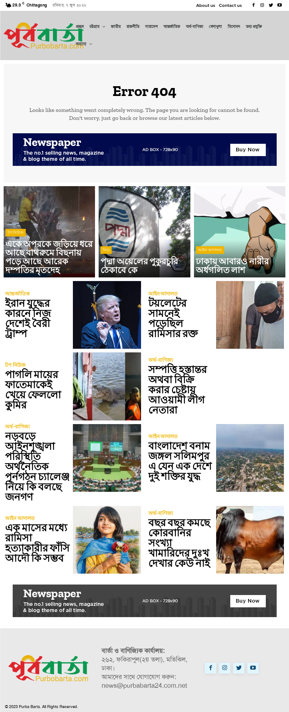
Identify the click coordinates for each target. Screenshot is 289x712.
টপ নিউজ (16, 250)
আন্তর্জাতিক (16, 301)
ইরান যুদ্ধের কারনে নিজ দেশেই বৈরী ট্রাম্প (36, 319)
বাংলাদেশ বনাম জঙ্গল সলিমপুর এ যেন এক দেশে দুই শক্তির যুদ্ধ (178, 461)
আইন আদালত (210, 261)
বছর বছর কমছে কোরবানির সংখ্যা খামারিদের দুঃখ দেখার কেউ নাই (177, 533)
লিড (106, 261)
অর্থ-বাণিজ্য (160, 368)
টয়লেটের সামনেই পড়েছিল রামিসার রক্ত (178, 319)
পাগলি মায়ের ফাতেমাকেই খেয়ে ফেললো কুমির (35, 390)
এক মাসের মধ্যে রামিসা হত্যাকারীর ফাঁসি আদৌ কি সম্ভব (36, 533)
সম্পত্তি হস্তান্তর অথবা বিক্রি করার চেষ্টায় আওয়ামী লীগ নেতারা (177, 390)
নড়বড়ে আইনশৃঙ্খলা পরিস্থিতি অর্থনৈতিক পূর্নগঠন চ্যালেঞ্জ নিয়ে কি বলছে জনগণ (38, 462)
